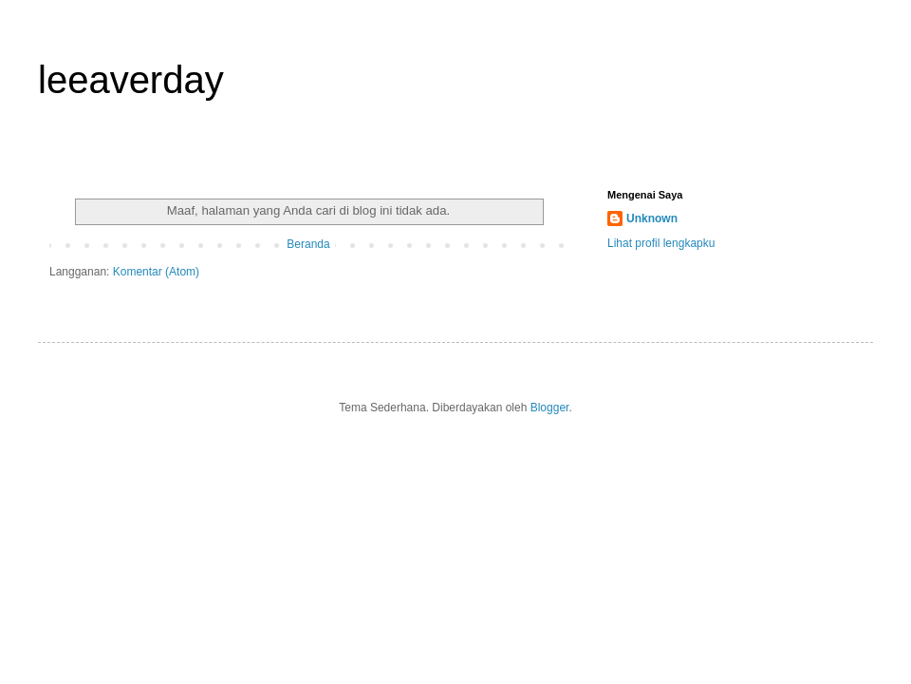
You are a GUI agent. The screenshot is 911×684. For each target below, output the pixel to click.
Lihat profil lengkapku (661, 243)
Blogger (549, 407)
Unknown (652, 218)
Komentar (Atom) (156, 271)
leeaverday (131, 80)
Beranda (308, 244)
